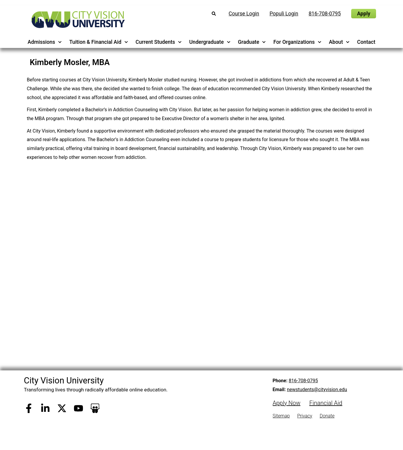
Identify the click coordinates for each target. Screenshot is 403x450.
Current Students (159, 42)
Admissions (45, 42)
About (339, 42)
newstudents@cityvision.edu (317, 389)
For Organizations (297, 42)
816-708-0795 (303, 380)
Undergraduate (209, 42)
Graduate (252, 42)
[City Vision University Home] (77, 19)
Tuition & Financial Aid (98, 42)
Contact (366, 42)
